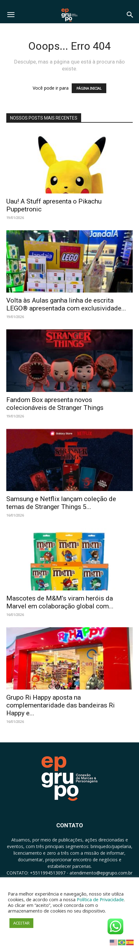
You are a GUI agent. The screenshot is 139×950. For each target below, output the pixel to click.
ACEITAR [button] (21, 923)
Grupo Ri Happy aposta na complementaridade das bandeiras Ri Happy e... (60, 705)
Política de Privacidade (100, 899)
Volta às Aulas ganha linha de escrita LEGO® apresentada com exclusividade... (66, 304)
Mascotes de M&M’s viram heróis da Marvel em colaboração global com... (60, 602)
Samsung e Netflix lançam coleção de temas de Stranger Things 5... (61, 503)
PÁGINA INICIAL (89, 88)
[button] (11, 14)
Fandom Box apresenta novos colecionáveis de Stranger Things (54, 403)
